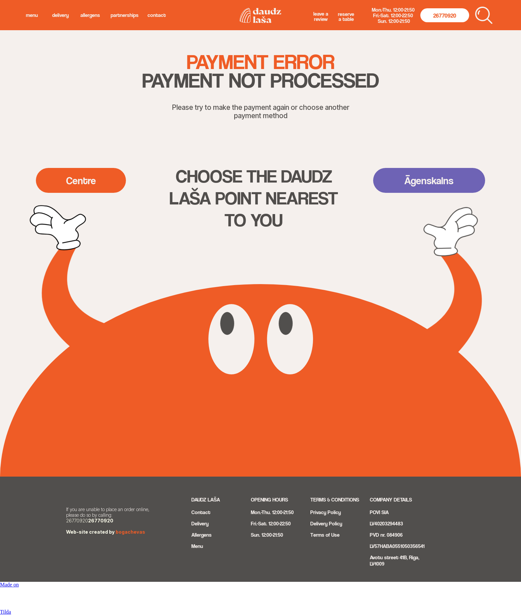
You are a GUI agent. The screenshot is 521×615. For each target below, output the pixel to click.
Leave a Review (320, 16)
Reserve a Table (346, 17)
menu (32, 15)
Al (193, 535)
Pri (313, 512)
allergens (90, 15)
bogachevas (130, 532)
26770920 (100, 520)
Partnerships (125, 15)
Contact (157, 15)
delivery (60, 15)
